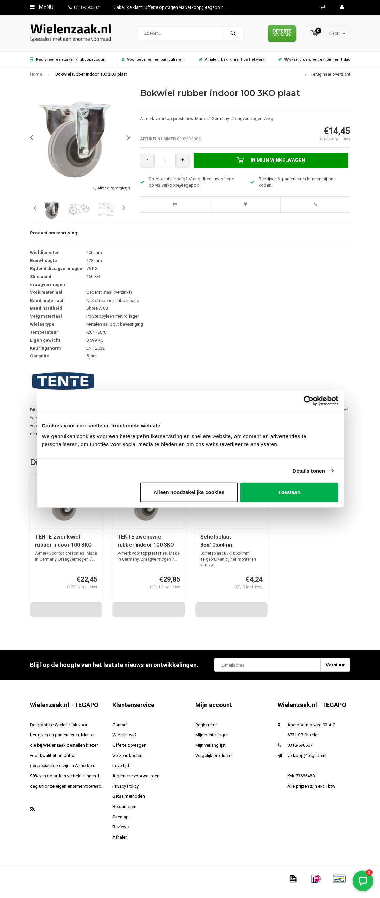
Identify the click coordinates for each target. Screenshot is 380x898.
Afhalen (120, 840)
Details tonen (309, 470)
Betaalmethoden (128, 800)
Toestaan (289, 492)
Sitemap (120, 820)
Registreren (206, 728)
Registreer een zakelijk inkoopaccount (68, 63)
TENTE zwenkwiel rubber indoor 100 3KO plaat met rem (146, 545)
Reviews (120, 830)
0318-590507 (83, 7)
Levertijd (120, 769)
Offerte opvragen (129, 748)
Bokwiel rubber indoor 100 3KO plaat (91, 77)
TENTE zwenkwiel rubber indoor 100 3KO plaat (63, 545)
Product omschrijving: (54, 236)
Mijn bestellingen (212, 738)
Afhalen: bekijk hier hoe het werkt (232, 63)
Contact (120, 728)
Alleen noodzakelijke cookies (189, 492)
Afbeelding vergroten (113, 192)
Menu (42, 7)
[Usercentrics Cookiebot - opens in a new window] (308, 400)
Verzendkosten (127, 759)
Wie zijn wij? (124, 738)
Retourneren (124, 810)
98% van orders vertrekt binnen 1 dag (314, 63)
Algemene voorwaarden (135, 779)
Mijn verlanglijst (210, 748)
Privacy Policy (125, 789)
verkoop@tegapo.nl (306, 759)
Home (36, 77)
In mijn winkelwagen (272, 164)
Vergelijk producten (214, 759)
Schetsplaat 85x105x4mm (217, 544)
